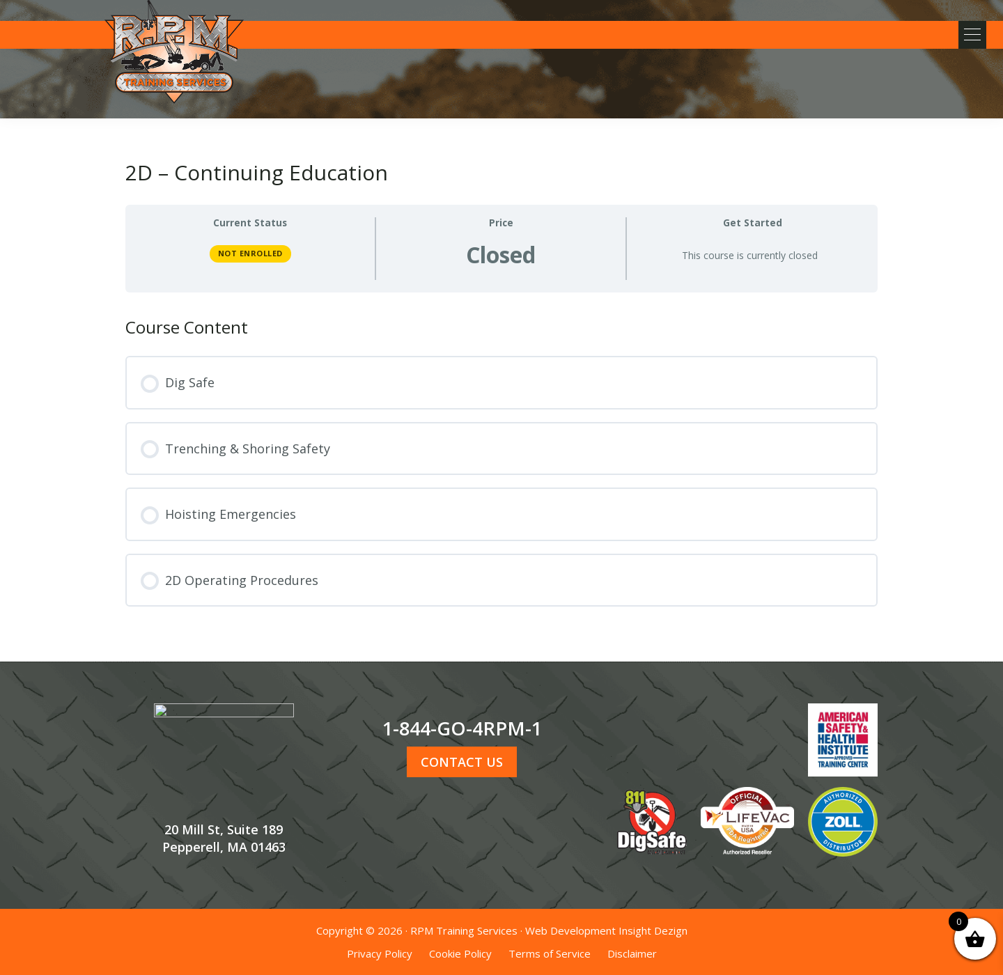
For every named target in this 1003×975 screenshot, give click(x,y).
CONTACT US (462, 762)
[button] (968, 35)
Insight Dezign (653, 930)
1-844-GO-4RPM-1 (462, 728)
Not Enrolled (250, 253)
